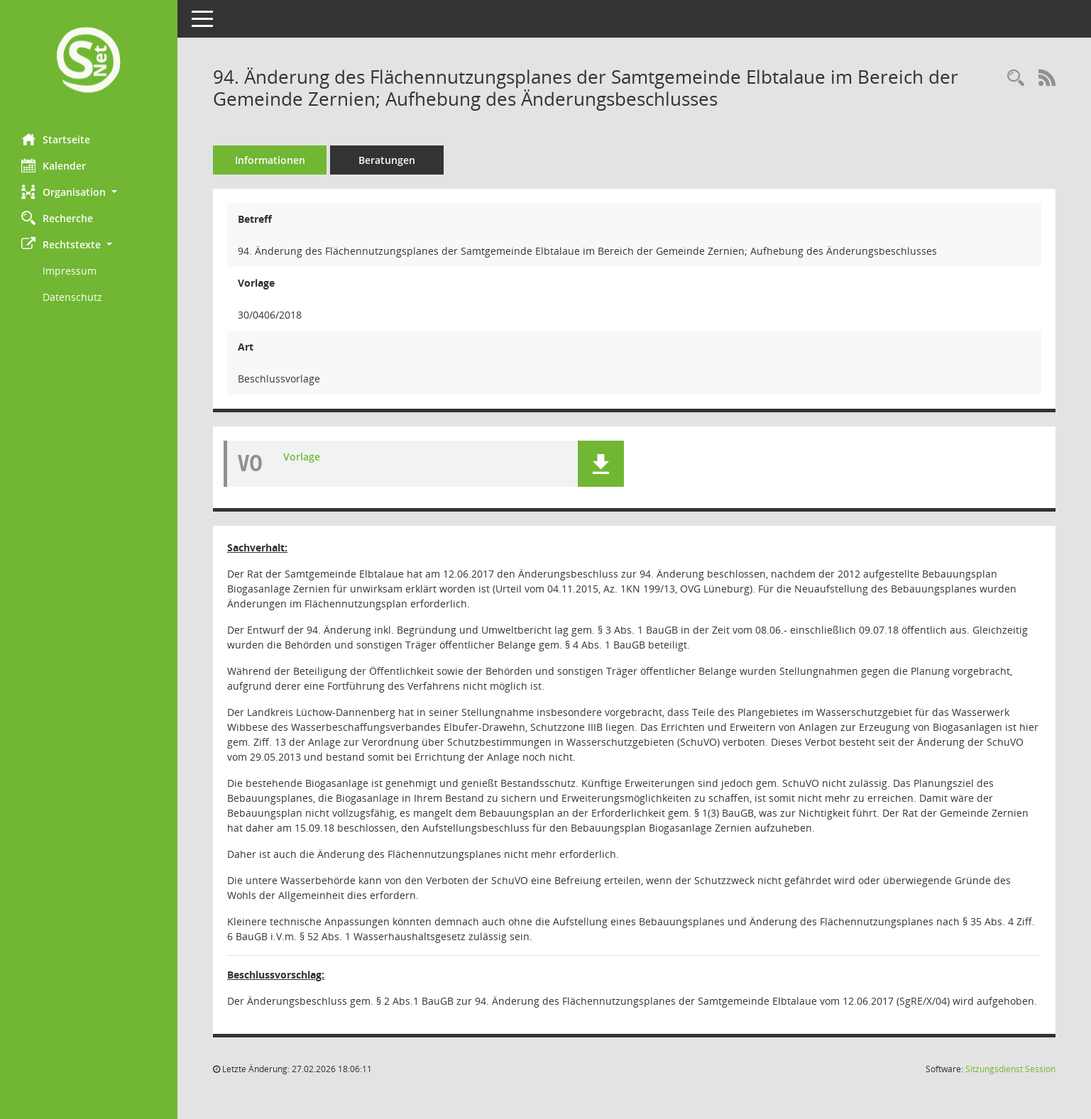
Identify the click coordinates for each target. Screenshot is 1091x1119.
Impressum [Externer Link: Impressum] (70, 270)
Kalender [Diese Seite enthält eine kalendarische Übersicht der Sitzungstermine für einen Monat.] (53, 165)
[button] (88, 192)
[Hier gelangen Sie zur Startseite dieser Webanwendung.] (88, 61)
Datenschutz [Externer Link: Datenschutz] (72, 297)
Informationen (270, 160)
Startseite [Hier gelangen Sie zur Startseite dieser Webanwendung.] (55, 139)
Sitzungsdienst (1010, 1069)
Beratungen (386, 160)
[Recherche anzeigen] (1015, 78)
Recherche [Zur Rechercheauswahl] (57, 218)
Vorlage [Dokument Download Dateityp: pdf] (301, 456)
